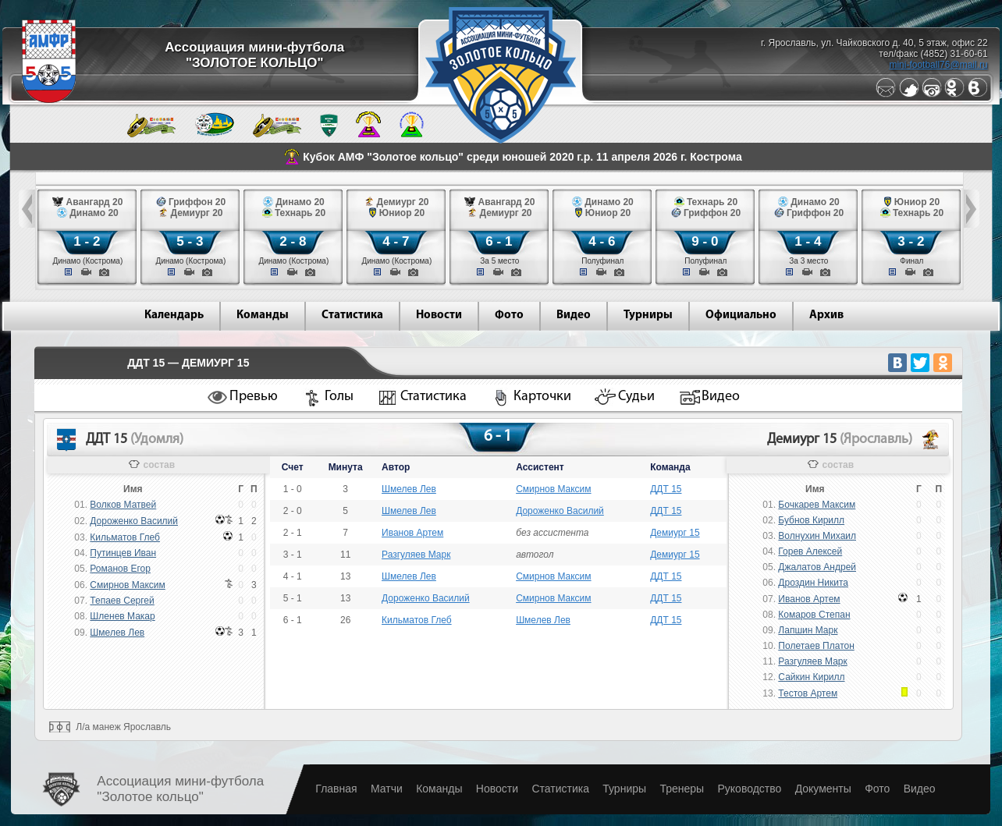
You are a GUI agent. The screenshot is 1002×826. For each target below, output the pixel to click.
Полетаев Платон (816, 645)
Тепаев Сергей (122, 600)
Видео (573, 315)
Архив (826, 315)
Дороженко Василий (134, 521)
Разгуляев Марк (416, 554)
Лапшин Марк (807, 630)
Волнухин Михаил (817, 535)
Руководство (749, 788)
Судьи (636, 396)
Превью (253, 396)
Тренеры (681, 788)
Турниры (648, 315)
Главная (336, 788)
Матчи (387, 788)
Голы (339, 396)
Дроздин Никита (813, 582)
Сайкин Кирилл (811, 677)
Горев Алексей (810, 551)
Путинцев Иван (123, 553)
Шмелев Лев (117, 632)
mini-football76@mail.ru (938, 64)
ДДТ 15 (665, 489)
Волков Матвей (123, 504)
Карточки (542, 396)
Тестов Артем (807, 693)
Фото (509, 315)
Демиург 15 (674, 532)
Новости (439, 315)
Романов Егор (120, 568)
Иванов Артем (412, 532)
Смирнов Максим (127, 585)
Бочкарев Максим (816, 504)
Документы (823, 788)
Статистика (352, 315)
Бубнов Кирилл (811, 520)
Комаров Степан (814, 614)
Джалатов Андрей (817, 567)
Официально (740, 315)
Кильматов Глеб (125, 537)
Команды (262, 315)
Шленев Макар (122, 616)
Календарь (174, 315)
